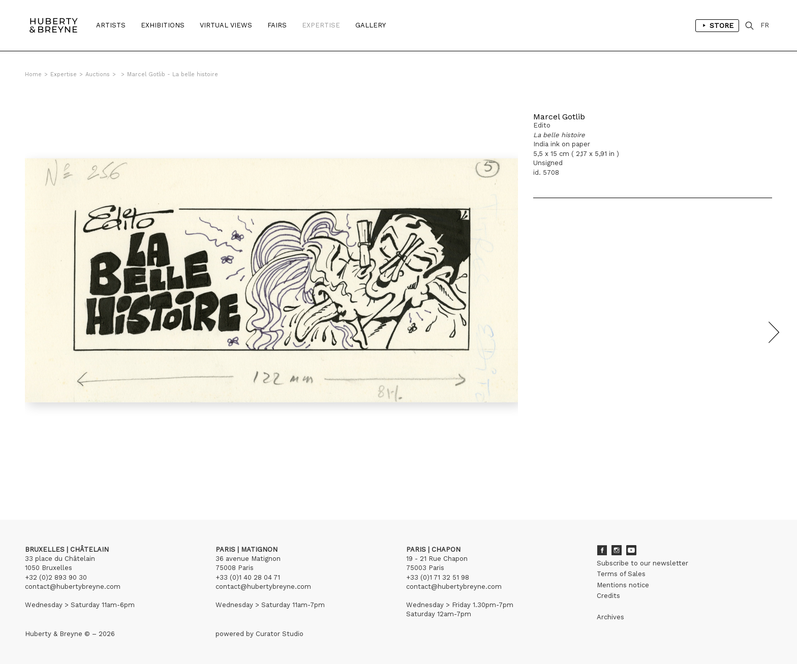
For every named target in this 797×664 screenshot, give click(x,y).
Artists (111, 25)
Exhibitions (163, 25)
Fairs (277, 25)
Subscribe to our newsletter (642, 563)
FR (764, 25)
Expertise (321, 25)
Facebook (602, 550)
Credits (608, 595)
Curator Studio (279, 634)
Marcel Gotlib (559, 116)
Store (717, 25)
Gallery (370, 25)
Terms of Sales (621, 574)
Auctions (97, 74)
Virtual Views (226, 25)
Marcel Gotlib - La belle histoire (172, 74)
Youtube (631, 550)
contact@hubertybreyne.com (72, 586)
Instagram (616, 550)
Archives (610, 617)
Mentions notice (623, 585)
